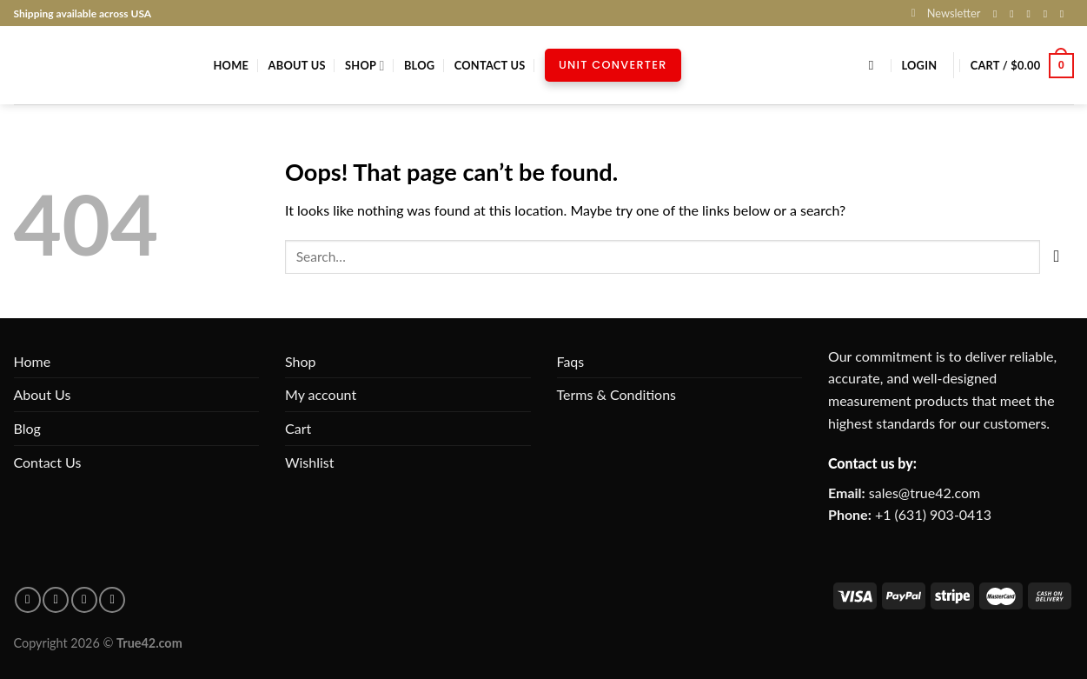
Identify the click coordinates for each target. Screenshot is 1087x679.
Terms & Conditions (617, 394)
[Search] (875, 65)
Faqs (571, 361)
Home (231, 65)
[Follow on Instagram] (1015, 14)
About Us (297, 65)
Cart (298, 428)
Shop (364, 65)
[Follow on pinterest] (56, 600)
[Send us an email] (1049, 14)
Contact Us (490, 65)
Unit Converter (613, 64)
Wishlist (310, 462)
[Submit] (1057, 257)
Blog (419, 65)
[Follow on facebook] (28, 600)
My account (320, 394)
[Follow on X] (1031, 14)
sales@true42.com (924, 492)
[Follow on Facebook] (998, 14)
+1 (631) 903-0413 (933, 514)
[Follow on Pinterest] (1065, 14)
